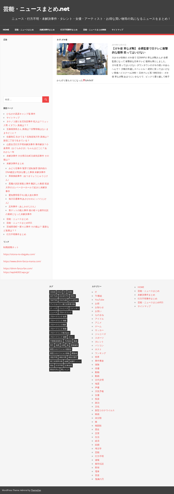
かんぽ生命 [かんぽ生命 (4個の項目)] (73, 300)
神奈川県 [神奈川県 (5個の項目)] (62, 357)
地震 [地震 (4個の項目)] (57, 345)
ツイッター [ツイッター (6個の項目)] (74, 308)
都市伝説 (99, 463)
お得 (97, 303)
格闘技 (98, 425)
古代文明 (99, 379)
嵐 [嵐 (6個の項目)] (68, 345)
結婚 (97, 444)
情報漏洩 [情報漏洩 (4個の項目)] (74, 345)
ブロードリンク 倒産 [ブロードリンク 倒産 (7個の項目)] (58, 320)
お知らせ (99, 307)
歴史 (97, 429)
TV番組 (98, 295)
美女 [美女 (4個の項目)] (52, 365)
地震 (97, 383)
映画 (97, 414)
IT (96, 292)
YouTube (99, 299)
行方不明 (99, 456)
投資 (97, 398)
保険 (97, 364)
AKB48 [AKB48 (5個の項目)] (52, 292)
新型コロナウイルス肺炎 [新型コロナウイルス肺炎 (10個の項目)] (60, 353)
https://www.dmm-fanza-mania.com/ (22, 261)
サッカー (99, 330)
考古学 (98, 448)
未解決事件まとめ (47, 29)
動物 (97, 372)
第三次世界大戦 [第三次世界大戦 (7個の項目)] (56, 361)
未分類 (98, 417)
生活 (97, 437)
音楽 (97, 475)
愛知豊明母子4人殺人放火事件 (23, 195)
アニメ (98, 322)
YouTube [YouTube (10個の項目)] (63, 300)
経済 (97, 440)
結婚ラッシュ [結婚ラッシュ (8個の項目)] (75, 361)
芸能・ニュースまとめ (24, 29)
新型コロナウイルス (105, 410)
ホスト (98, 349)
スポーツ (99, 337)
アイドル (99, 318)
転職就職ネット (11, 247)
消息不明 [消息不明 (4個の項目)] (53, 357)
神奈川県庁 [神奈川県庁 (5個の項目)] (72, 357)
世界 (97, 356)
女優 (97, 395)
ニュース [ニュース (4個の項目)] (53, 312)
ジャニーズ (100, 334)
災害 (97, 433)
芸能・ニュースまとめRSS (94, 29)
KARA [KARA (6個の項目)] (70, 292)
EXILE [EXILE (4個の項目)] (59, 292)
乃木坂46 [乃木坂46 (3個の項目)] (68, 341)
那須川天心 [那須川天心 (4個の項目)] (54, 369)
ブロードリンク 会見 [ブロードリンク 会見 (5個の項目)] (58, 316)
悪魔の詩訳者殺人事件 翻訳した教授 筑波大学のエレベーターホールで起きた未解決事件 (27, 187)
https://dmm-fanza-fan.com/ (17, 268)
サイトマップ (117, 29)
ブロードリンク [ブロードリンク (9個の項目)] (65, 312)
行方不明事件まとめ (68, 29)
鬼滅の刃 (99, 479)
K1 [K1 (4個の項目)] (65, 292)
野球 (97, 467)
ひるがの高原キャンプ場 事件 (21, 113)
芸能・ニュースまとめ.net (36, 9)
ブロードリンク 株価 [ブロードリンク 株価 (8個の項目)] (58, 328)
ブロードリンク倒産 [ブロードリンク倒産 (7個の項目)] (58, 324)
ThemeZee (36, 490)
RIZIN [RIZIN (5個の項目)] (73, 296)
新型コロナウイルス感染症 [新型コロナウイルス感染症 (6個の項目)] (60, 349)
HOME (6, 29)
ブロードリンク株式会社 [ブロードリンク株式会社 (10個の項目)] (60, 333)
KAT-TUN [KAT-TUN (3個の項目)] (53, 296)
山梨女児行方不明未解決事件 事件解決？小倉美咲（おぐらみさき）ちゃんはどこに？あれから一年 (25, 148)
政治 (97, 402)
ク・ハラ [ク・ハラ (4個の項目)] (53, 308)
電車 (97, 471)
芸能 (97, 452)
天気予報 (99, 391)
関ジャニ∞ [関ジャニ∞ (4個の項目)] (65, 369)
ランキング (100, 353)
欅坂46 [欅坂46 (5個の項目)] (74, 353)
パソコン (99, 345)
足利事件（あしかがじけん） (23, 206)
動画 (97, 375)
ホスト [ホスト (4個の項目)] (71, 337)
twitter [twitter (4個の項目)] (53, 300)
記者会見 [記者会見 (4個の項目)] (68, 365)
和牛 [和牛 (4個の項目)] (52, 345)
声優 (97, 387)
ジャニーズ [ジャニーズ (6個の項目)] (63, 308)
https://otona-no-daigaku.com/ (19, 254)
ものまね (99, 314)
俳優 (97, 368)
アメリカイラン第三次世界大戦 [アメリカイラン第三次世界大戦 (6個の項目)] (62, 304)
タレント (99, 341)
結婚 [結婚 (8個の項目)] (66, 361)
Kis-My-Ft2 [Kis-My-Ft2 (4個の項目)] (64, 296)
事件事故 (99, 360)
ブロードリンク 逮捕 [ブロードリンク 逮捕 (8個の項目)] (58, 337)
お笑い (98, 311)
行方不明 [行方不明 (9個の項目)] (59, 365)
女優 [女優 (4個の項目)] (63, 345)
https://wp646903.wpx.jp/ (16, 272)
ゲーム (98, 326)
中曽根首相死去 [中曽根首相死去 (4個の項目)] (56, 341)
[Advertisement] (26, 68)
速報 (97, 459)
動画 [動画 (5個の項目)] (75, 341)
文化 (97, 406)
